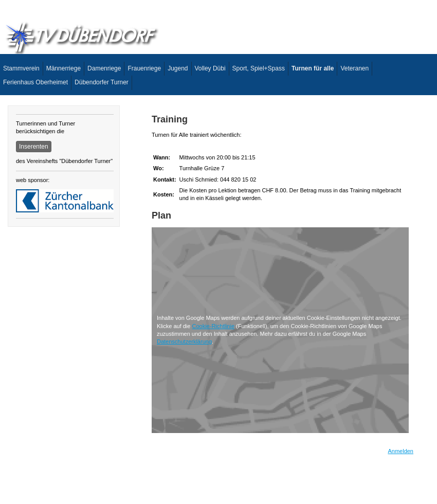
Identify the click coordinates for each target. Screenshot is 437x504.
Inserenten (33, 146)
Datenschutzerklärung (184, 341)
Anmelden (400, 451)
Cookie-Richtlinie (213, 326)
